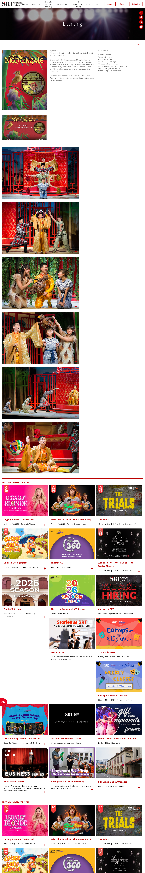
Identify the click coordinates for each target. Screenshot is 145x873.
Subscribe (136, 4)
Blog (97, 4)
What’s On (25, 4)
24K (43, 870)
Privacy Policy (50, 870)
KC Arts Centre (63, 4)
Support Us (35, 4)
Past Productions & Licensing (77, 4)
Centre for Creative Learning (48, 4)
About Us (89, 4)
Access (110, 4)
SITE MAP (72, 870)
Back (138, 45)
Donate (122, 4)
